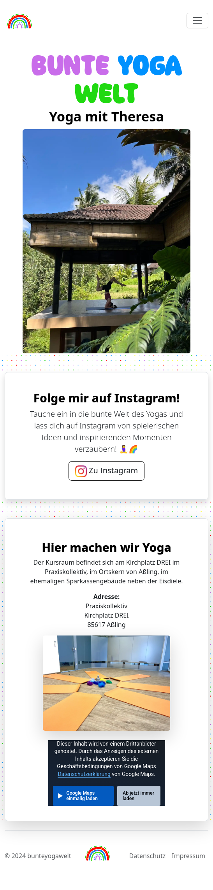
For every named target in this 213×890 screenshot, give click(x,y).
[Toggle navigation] (197, 20)
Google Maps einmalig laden (82, 795)
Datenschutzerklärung (84, 774)
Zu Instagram (106, 471)
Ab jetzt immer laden (138, 795)
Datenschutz (147, 855)
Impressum (188, 855)
